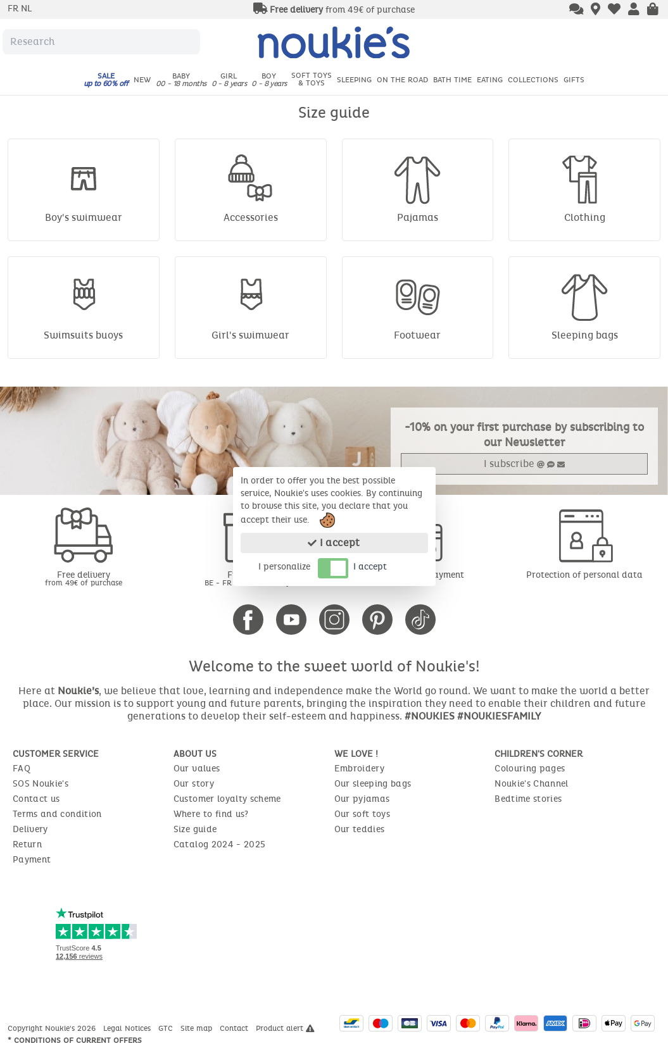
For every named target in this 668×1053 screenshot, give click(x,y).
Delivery (30, 829)
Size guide (195, 829)
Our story (193, 783)
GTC (166, 1028)
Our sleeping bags (373, 783)
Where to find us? (211, 814)
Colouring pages (530, 768)
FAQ (21, 768)
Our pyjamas (362, 799)
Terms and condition (57, 814)
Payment (32, 859)
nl (26, 8)
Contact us (36, 799)
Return (27, 844)
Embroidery (359, 768)
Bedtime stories (528, 799)
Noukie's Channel (532, 783)
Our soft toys (362, 814)
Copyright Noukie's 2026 (53, 1028)
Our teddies (359, 829)
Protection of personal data (584, 575)
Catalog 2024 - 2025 (219, 844)
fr (14, 8)
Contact (235, 1028)
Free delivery (83, 578)
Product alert (285, 1028)
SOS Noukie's (40, 783)
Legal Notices (128, 1028)
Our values (196, 768)
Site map (197, 1028)
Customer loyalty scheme (227, 799)
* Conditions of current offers (75, 1040)
